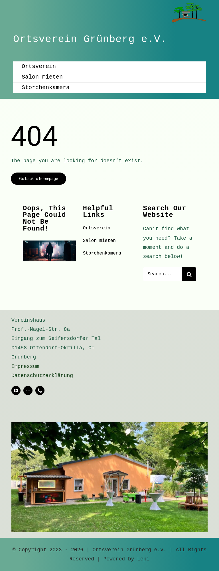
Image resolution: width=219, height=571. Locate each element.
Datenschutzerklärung (42, 375)
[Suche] (189, 274)
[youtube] (16, 390)
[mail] (28, 390)
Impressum (25, 366)
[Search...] (162, 274)
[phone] (39, 390)
